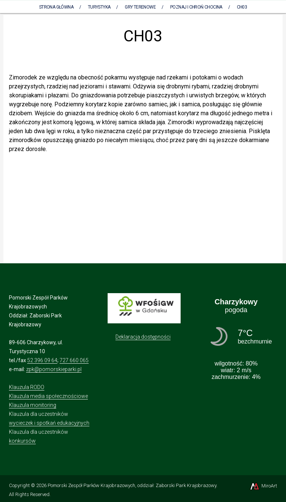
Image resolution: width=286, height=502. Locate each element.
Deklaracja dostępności (143, 337)
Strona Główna (56, 7)
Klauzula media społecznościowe (48, 396)
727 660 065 (74, 360)
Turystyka (99, 7)
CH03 (242, 7)
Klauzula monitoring (32, 405)
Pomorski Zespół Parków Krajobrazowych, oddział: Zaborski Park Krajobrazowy (132, 485)
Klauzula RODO (26, 387)
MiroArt (263, 486)
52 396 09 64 (42, 360)
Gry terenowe (140, 7)
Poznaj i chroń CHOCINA (196, 7)
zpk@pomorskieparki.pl (54, 369)
